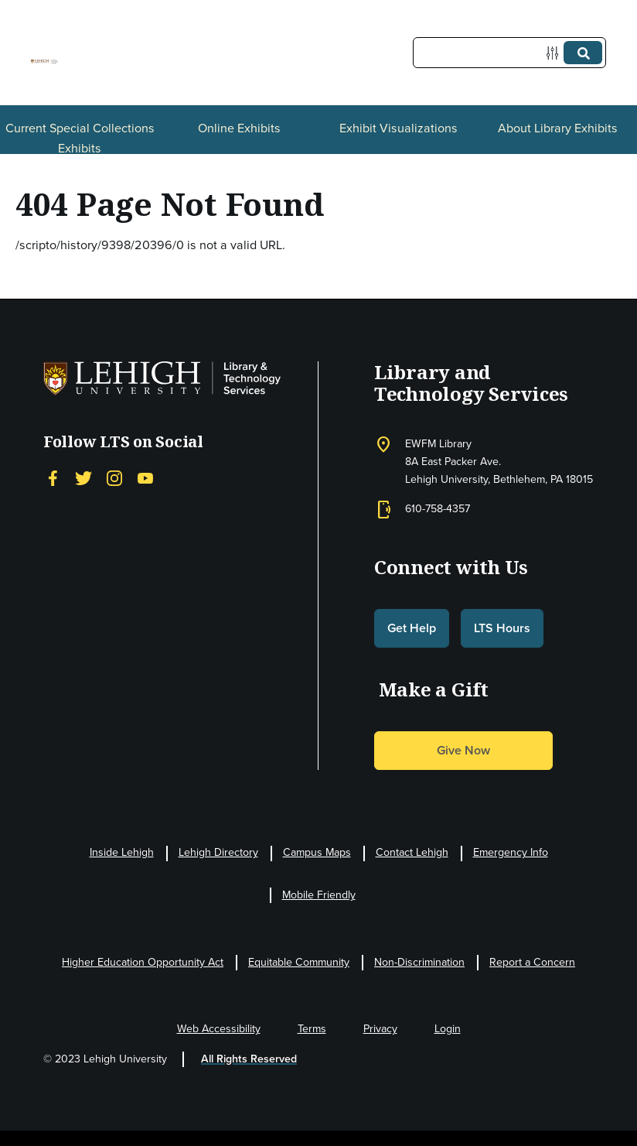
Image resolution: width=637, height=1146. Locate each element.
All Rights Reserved (249, 1059)
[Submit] (583, 52)
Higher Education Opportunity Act (142, 962)
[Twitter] (83, 478)
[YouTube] (145, 478)
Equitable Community (298, 962)
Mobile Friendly (319, 895)
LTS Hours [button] (502, 628)
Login (447, 1029)
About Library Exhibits (558, 128)
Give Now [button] (463, 750)
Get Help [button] (411, 628)
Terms (312, 1029)
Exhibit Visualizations (398, 128)
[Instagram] (114, 478)
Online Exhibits (239, 128)
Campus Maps (317, 852)
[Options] (555, 53)
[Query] (509, 52)
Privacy (380, 1029)
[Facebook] (52, 478)
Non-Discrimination (419, 962)
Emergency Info (510, 852)
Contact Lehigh (412, 852)
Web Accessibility (219, 1029)
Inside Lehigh (122, 852)
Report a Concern (532, 962)
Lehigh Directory (218, 852)
